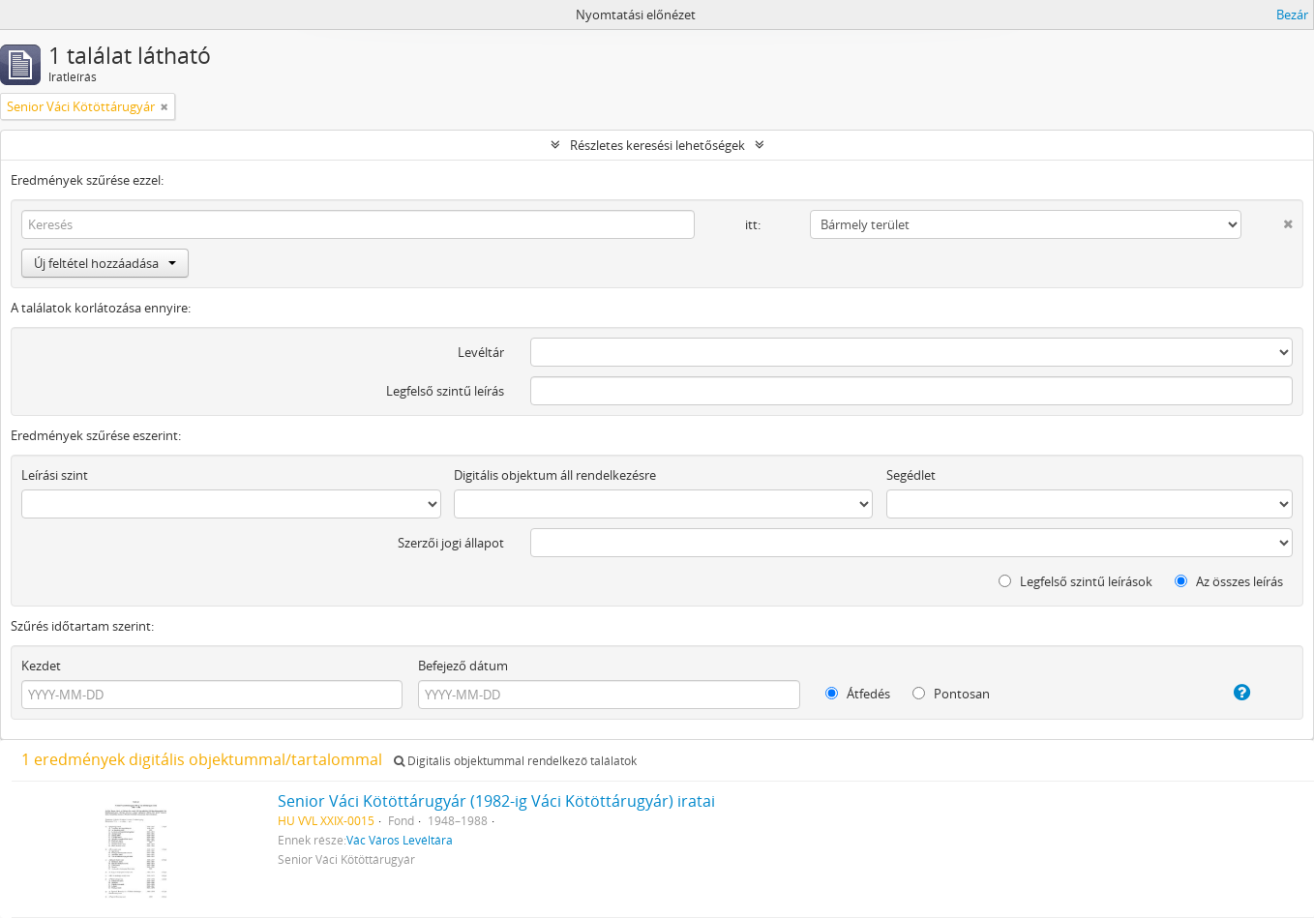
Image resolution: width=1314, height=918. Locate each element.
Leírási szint (54, 475)
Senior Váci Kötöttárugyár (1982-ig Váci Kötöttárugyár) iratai (496, 801)
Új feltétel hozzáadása (105, 263)
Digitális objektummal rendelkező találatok (515, 761)
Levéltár (481, 352)
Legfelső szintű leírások (1075, 581)
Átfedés (857, 693)
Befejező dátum (463, 665)
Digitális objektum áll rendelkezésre (555, 475)
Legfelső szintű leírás (445, 391)
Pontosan (951, 693)
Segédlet (911, 475)
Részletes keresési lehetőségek (657, 145)
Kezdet (41, 665)
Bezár (1292, 14)
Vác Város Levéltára (399, 839)
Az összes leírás (1229, 581)
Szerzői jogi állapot (451, 542)
